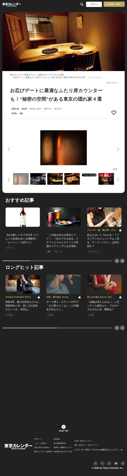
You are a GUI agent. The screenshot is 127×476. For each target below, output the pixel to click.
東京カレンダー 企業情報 (43, 451)
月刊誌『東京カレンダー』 (83, 441)
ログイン (94, 4)
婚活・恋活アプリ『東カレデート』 (86, 445)
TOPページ (38, 439)
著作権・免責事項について (63, 447)
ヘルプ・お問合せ (40, 443)
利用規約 (57, 439)
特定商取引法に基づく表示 (63, 451)
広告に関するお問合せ (42, 447)
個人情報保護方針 (60, 443)
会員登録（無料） (114, 4)
